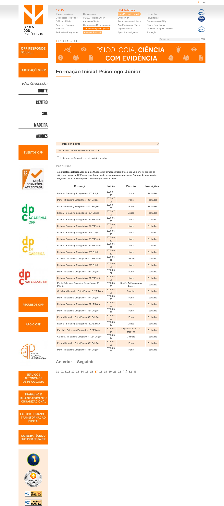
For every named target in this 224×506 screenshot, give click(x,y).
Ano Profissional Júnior (129, 25)
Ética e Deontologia (156, 25)
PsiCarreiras (153, 18)
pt (198, 2)
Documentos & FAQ (156, 21)
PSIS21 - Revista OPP (94, 18)
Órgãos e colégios (64, 14)
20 (110, 371)
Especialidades (125, 28)
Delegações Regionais (67, 18)
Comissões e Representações (97, 25)
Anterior (64, 361)
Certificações (89, 14)
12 (73, 371)
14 (82, 371)
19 (105, 371)
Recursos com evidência (129, 21)
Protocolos (152, 14)
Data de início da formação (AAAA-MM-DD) (78, 150)
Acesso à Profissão (92, 32)
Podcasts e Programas (67, 32)
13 (77, 371)
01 (57, 371)
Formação (151, 32)
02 (62, 371)
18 (101, 371)
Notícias (60, 28)
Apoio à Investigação (128, 32)
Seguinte (86, 361)
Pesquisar (164, 39)
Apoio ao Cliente (91, 21)
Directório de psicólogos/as (96, 28)
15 (87, 371)
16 (91, 371)
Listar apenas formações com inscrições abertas (82, 158)
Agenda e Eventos (65, 25)
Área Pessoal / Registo (129, 14)
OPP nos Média (63, 21)
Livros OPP (123, 18)
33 (135, 371)
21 (114, 371)
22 (119, 371)
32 (130, 371)
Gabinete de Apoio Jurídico (160, 28)
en (204, 2)
